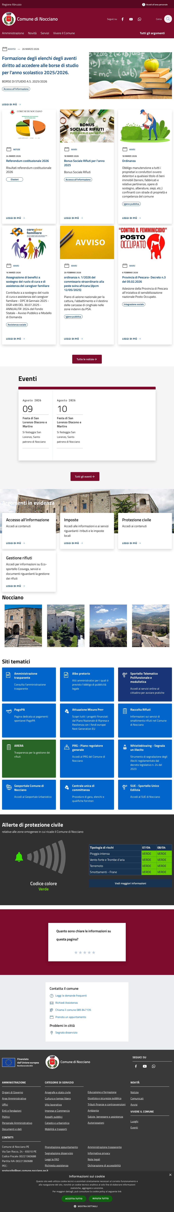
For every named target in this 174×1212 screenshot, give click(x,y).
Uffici (5, 1104)
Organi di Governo (12, 1092)
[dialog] (87, 1191)
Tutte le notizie (87, 359)
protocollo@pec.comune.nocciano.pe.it (25, 1170)
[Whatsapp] (137, 18)
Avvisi (12, 49)
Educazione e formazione (102, 1092)
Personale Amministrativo (17, 1123)
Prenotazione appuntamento (61, 1147)
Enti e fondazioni (11, 1111)
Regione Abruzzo (11, 4)
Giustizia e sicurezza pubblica (104, 1098)
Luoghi (134, 1121)
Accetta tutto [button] (73, 1198)
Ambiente (93, 1110)
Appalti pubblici (54, 1117)
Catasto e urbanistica (57, 1123)
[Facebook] (120, 18)
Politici (6, 1117)
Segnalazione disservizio (59, 1153)
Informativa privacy (99, 1153)
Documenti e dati (12, 1129)
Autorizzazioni (96, 1123)
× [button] (170, 1175)
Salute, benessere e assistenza (105, 1117)
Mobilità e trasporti (56, 1129)
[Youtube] (129, 18)
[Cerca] (168, 19)
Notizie (13, 149)
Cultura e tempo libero (58, 1098)
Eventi (134, 1127)
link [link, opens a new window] (119, 1191)
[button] (87, 1206)
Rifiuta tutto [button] (101, 1198)
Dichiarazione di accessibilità (104, 1165)
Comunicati (137, 1098)
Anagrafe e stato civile (58, 1092)
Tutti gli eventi (85, 476)
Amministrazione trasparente (105, 1147)
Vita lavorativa (53, 1104)
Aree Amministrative (14, 1098)
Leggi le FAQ (52, 1159)
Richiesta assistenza (56, 1165)
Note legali (94, 1159)
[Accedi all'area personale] (155, 5)
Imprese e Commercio (57, 1111)
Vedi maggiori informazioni (130, 883)
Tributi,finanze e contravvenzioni (107, 1104)
